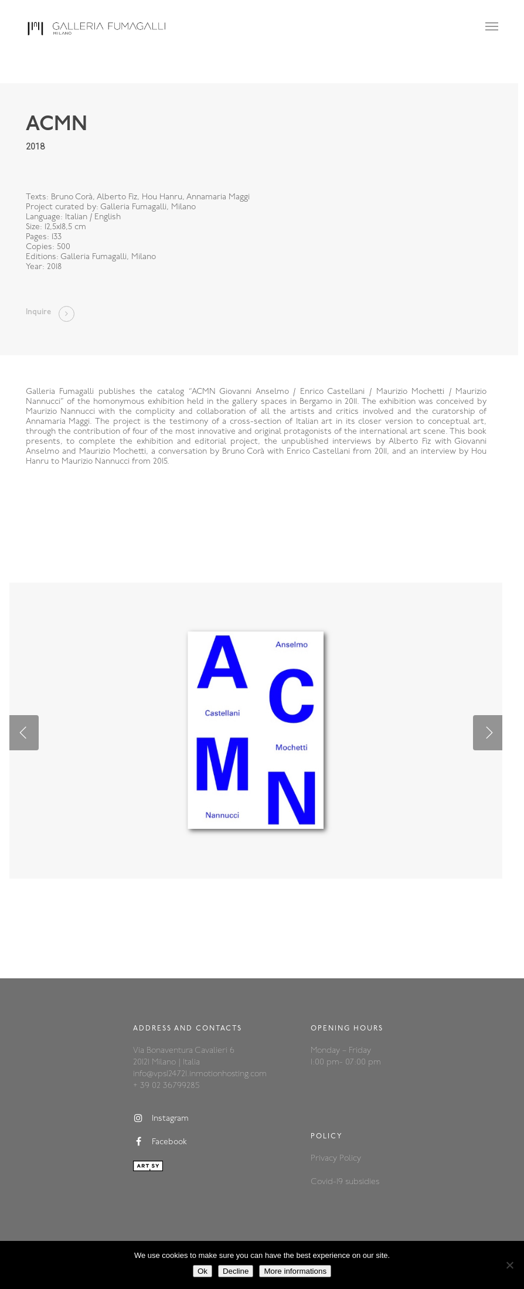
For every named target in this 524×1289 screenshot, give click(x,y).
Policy (350, 1158)
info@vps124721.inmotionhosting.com (200, 1074)
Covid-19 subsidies (345, 1182)
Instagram (161, 1118)
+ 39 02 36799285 (166, 1085)
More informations (295, 1271)
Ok (202, 1271)
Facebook (160, 1142)
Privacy (325, 1158)
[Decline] (509, 1265)
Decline (236, 1271)
